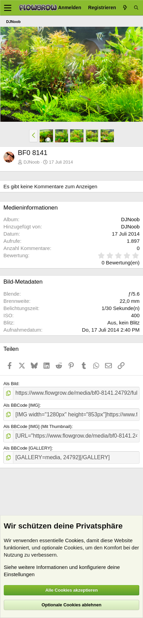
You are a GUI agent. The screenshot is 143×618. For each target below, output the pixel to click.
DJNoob (32, 162)
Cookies (74, 540)
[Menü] (7, 8)
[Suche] (136, 7)
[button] (33, 135)
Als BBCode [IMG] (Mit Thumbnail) (37, 426)
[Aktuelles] (124, 7)
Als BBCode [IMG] (21, 405)
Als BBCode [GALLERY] (27, 448)
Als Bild (10, 383)
